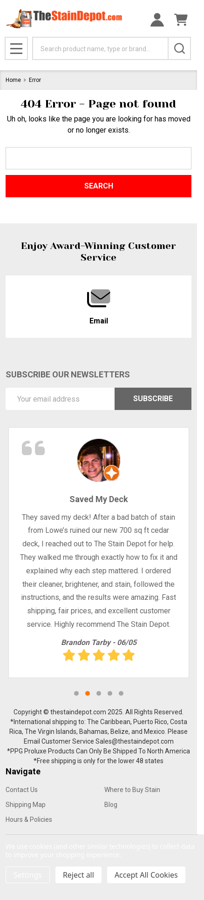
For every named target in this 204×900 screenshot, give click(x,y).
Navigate (23, 771)
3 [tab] (98, 693)
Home (13, 80)
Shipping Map (26, 804)
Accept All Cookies (146, 875)
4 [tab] (110, 693)
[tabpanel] (98, 552)
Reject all (78, 875)
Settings (28, 875)
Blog (110, 804)
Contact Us (22, 789)
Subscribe (153, 398)
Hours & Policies (29, 819)
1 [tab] (76, 693)
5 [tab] (121, 693)
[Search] (179, 48)
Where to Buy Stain (132, 789)
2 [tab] (87, 693)
